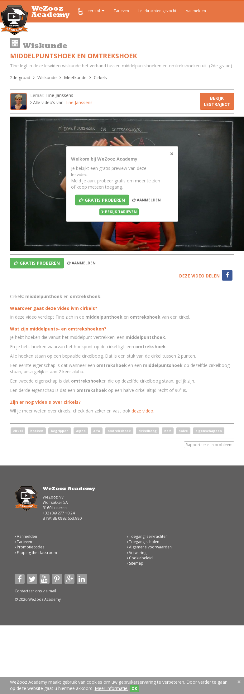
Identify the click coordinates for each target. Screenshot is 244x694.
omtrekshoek (119, 431)
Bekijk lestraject (217, 101)
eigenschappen (208, 431)
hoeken (36, 431)
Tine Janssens (59, 95)
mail (52, 591)
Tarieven (121, 10)
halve (183, 431)
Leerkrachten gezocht (157, 10)
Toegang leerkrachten (147, 536)
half (167, 431)
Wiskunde (47, 77)
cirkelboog (147, 431)
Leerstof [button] (90, 11)
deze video (142, 411)
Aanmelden (196, 10)
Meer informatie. (111, 688)
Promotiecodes (29, 547)
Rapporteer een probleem (209, 444)
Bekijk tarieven (119, 211)
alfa (96, 431)
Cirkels (100, 77)
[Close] (172, 154)
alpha (81, 431)
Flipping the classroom (36, 552)
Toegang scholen (143, 541)
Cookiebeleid (140, 558)
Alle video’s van (61, 102)
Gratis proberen (102, 200)
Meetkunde (75, 77)
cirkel (18, 431)
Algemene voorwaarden (149, 547)
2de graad (20, 77)
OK (134, 688)
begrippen (60, 431)
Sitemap (135, 563)
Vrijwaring (136, 552)
